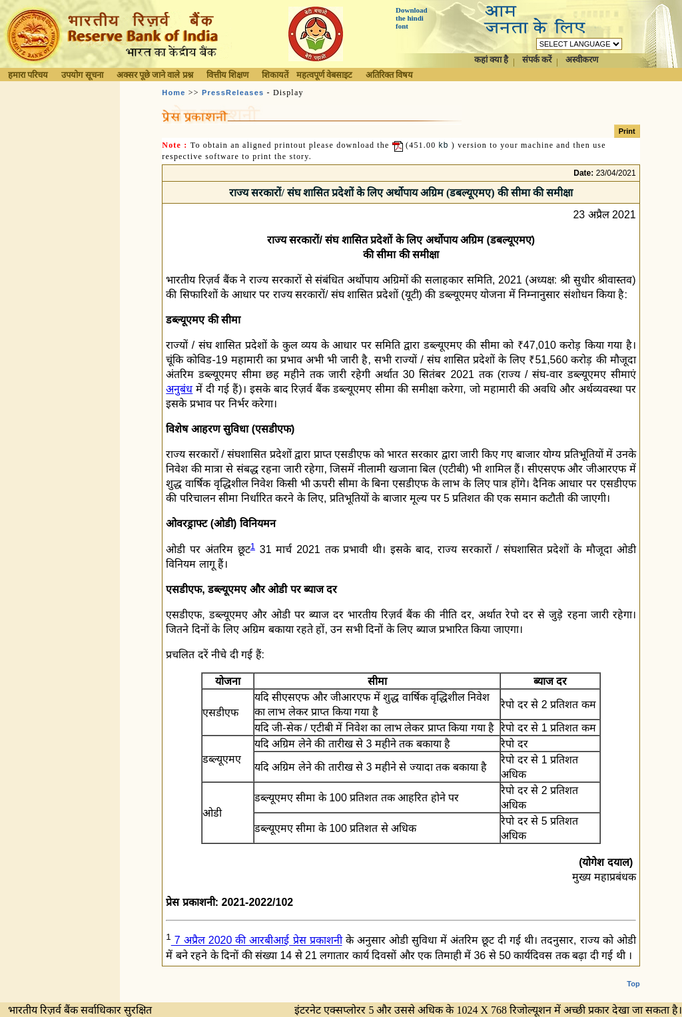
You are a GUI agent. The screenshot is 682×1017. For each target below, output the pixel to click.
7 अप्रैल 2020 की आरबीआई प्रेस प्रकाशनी (256, 940)
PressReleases (233, 93)
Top (633, 984)
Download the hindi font (412, 18)
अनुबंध (179, 389)
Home (173, 93)
